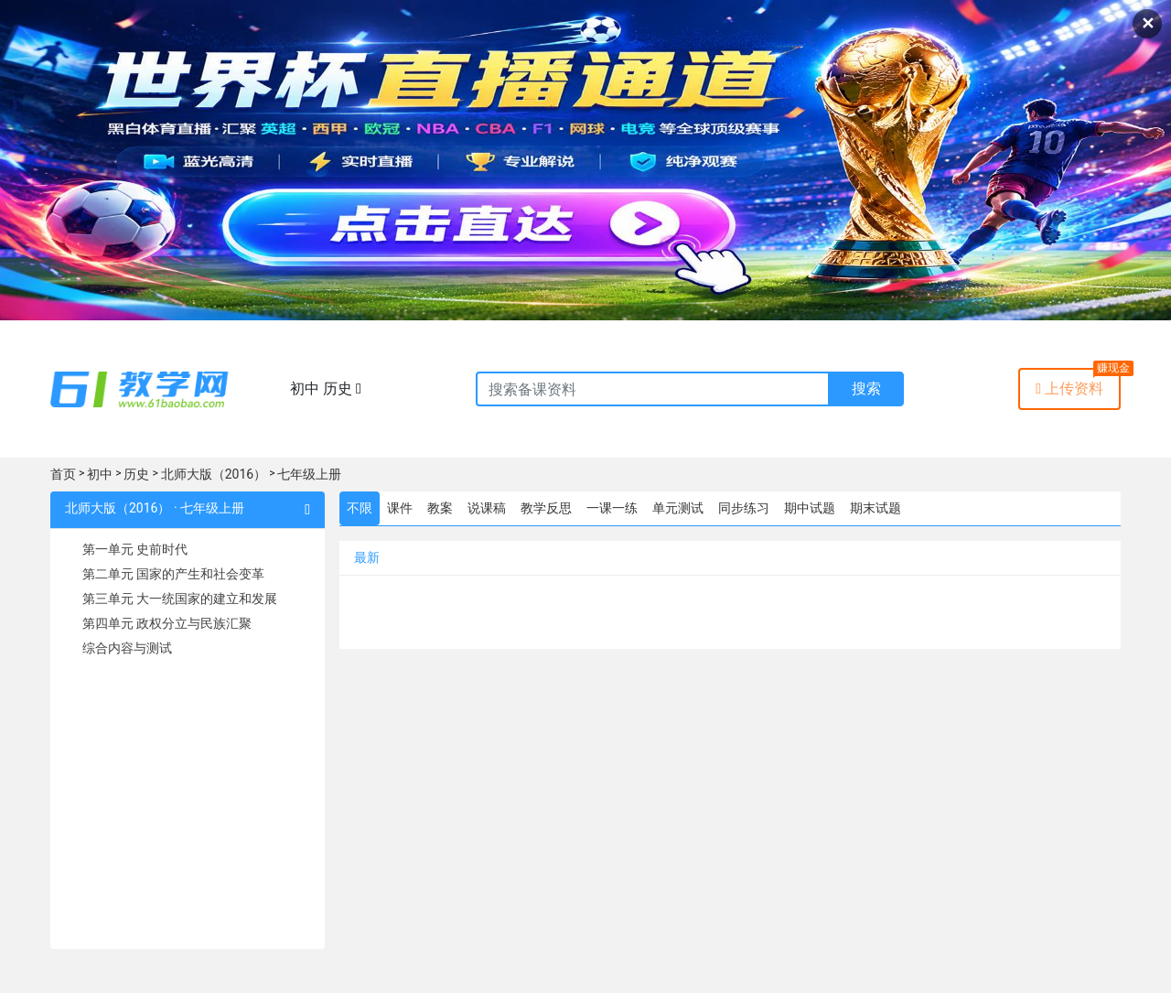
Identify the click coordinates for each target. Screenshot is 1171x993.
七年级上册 (309, 474)
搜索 (866, 388)
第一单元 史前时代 (135, 549)
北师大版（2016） (213, 474)
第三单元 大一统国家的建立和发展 (179, 598)
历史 (136, 474)
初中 (100, 474)
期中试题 (809, 508)
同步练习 (743, 508)
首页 (63, 474)
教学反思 (546, 508)
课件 (400, 508)
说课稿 (486, 508)
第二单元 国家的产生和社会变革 (173, 574)
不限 (359, 508)
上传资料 (1069, 388)
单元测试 (678, 508)
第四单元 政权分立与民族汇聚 (167, 623)
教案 (440, 508)
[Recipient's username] (653, 389)
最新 (367, 557)
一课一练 (612, 508)
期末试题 (875, 508)
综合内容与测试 (127, 648)
